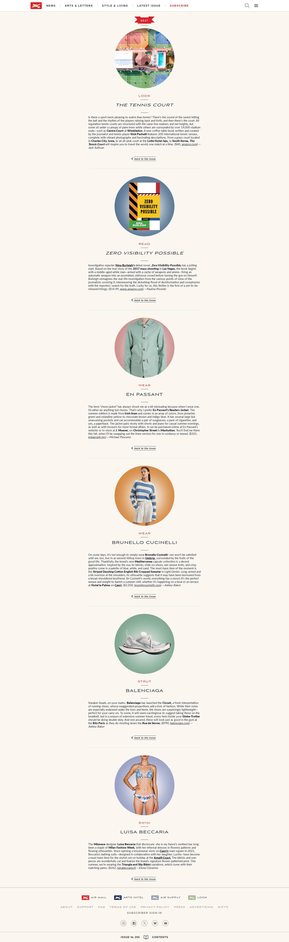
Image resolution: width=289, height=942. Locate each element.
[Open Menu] (256, 5)
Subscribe (179, 5)
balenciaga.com (179, 723)
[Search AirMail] (247, 5)
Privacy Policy (155, 907)
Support (85, 907)
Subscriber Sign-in (144, 913)
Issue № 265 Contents (144, 937)
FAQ (101, 907)
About (67, 907)
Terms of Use (123, 907)
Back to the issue (145, 159)
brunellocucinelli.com (147, 585)
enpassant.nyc (97, 437)
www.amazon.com (131, 289)
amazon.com (189, 144)
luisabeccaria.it (126, 868)
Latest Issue (149, 5)
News (51, 5)
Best (144, 21)
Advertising (201, 907)
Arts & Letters (79, 5)
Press (180, 907)
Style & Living (115, 5)
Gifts (223, 907)
